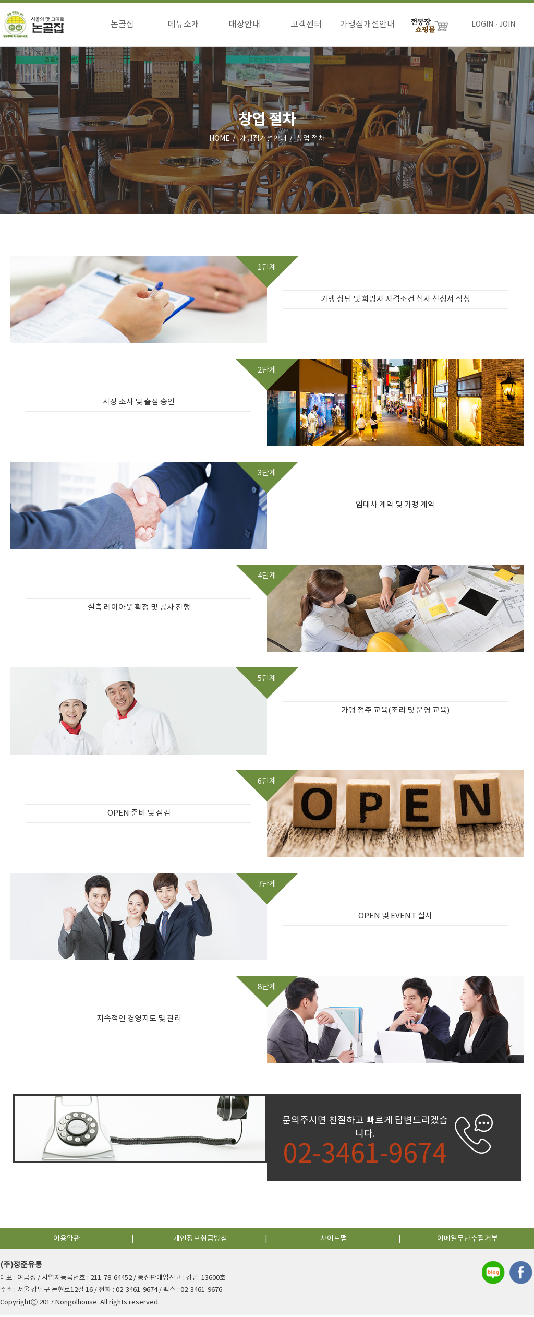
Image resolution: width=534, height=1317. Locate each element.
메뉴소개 (183, 24)
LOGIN (482, 24)
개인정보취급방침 (200, 1240)
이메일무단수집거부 (467, 1240)
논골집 (122, 24)
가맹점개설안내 (367, 24)
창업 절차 (310, 140)
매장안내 (244, 24)
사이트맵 (333, 1240)
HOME (219, 140)
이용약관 (66, 1240)
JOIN (507, 24)
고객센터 (306, 24)
